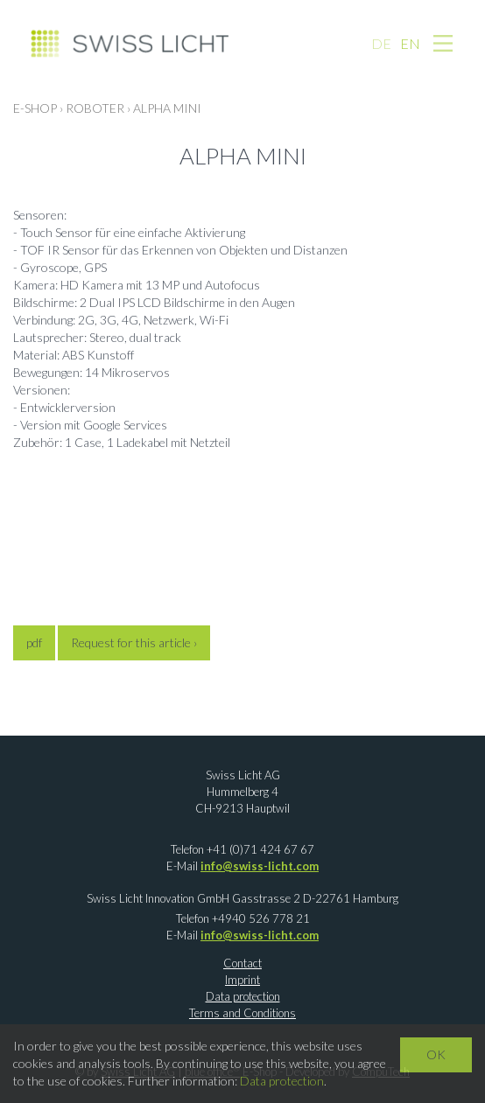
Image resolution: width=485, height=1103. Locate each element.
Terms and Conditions (242, 1013)
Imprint (242, 980)
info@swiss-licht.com (259, 866)
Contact (242, 963)
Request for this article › (134, 642)
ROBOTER (95, 108)
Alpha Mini (167, 108)
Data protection (243, 996)
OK (436, 1054)
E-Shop (35, 108)
